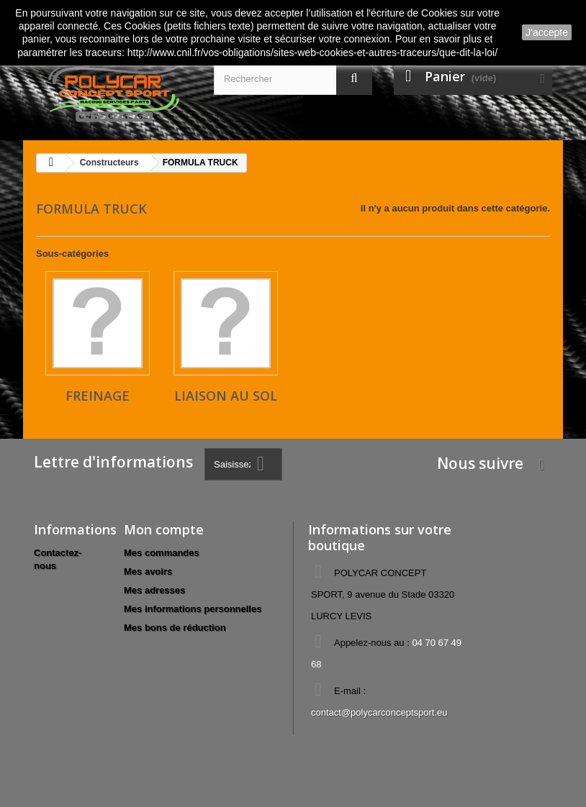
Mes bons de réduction (175, 627)
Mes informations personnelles (192, 608)
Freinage (98, 395)
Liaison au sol (225, 395)
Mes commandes (161, 552)
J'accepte (547, 32)
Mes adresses (154, 590)
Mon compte (164, 529)
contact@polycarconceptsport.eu (379, 712)
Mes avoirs (148, 571)
